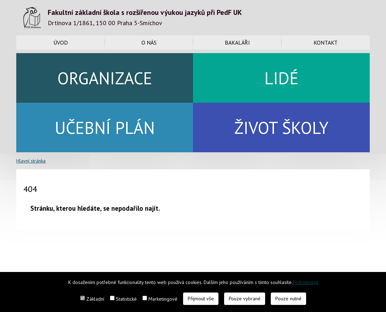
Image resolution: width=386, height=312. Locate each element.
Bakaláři (237, 42)
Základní (95, 299)
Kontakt (326, 42)
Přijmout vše (201, 298)
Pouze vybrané (245, 298)
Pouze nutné (288, 298)
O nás (149, 42)
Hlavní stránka (31, 161)
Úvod (60, 42)
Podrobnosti (305, 282)
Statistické (126, 299)
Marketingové (162, 299)
